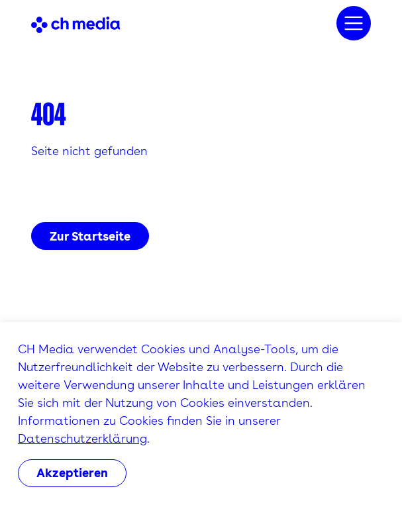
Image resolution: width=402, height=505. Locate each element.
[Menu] (353, 23)
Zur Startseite (90, 236)
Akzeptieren (72, 473)
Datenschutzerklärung (82, 438)
